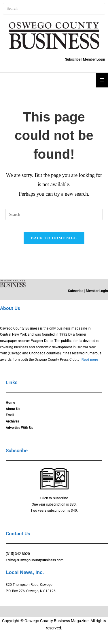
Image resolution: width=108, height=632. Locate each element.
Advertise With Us (19, 428)
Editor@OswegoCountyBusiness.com (34, 560)
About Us (13, 409)
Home (10, 403)
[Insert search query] (54, 8)
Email (10, 415)
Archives (12, 421)
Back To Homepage (54, 238)
